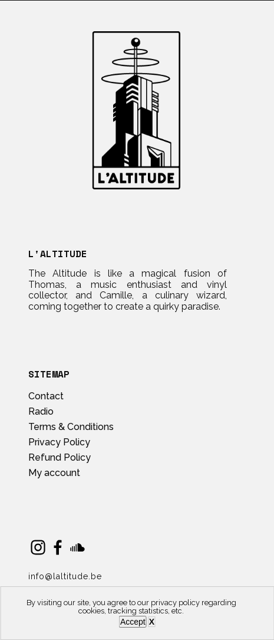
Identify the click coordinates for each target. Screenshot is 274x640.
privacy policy (175, 602)
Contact (46, 396)
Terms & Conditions (71, 426)
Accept (133, 621)
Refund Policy (59, 457)
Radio (41, 411)
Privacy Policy (59, 442)
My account (54, 472)
